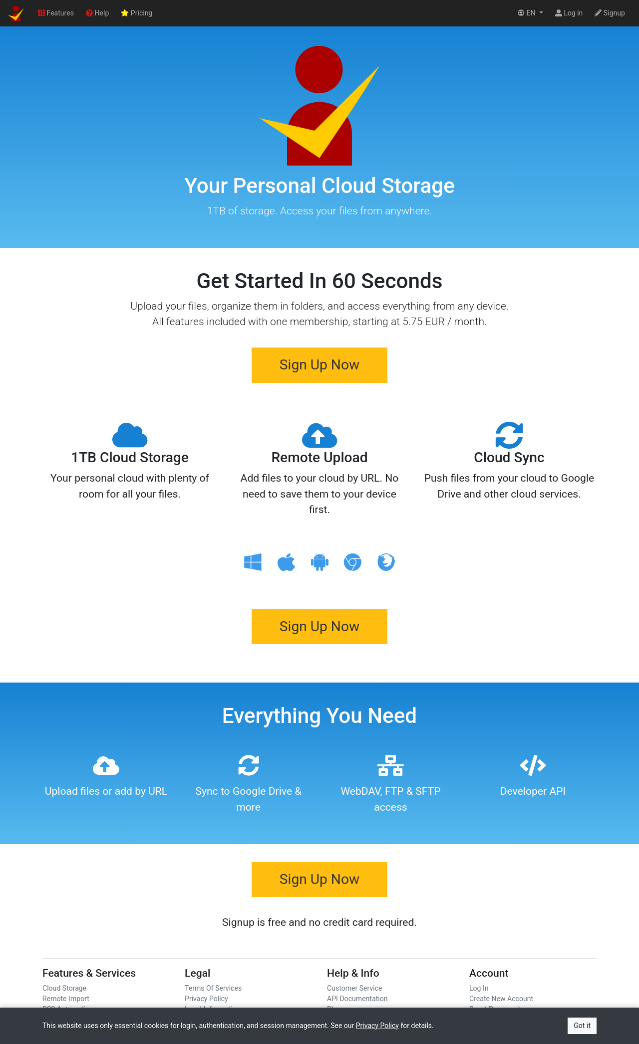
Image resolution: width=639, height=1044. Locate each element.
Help (97, 13)
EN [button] (527, 13)
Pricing (136, 13)
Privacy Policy (206, 999)
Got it (582, 1026)
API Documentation (357, 999)
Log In (479, 988)
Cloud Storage (64, 988)
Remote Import (65, 999)
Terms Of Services (213, 988)
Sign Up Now (319, 364)
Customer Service (354, 988)
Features (56, 13)
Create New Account (501, 999)
